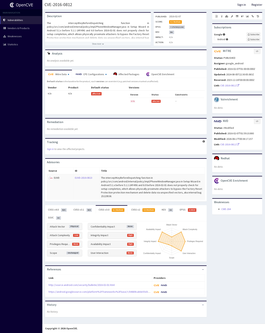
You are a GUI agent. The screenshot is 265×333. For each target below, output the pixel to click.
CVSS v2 (143, 210)
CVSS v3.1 (82, 210)
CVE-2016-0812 (58, 4)
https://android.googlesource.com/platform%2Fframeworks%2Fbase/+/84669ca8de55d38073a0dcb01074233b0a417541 (115, 291)
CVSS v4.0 (57, 210)
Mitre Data (58, 74)
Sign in (241, 4)
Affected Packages (126, 74)
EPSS (188, 210)
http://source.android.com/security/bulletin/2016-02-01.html (82, 285)
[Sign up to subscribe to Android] (253, 39)
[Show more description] (98, 44)
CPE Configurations (91, 74)
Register (256, 4)
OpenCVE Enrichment (160, 74)
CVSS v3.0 (111, 210)
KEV (167, 210)
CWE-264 (226, 209)
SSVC (54, 218)
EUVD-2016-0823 (83, 177)
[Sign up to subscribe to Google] (253, 34)
